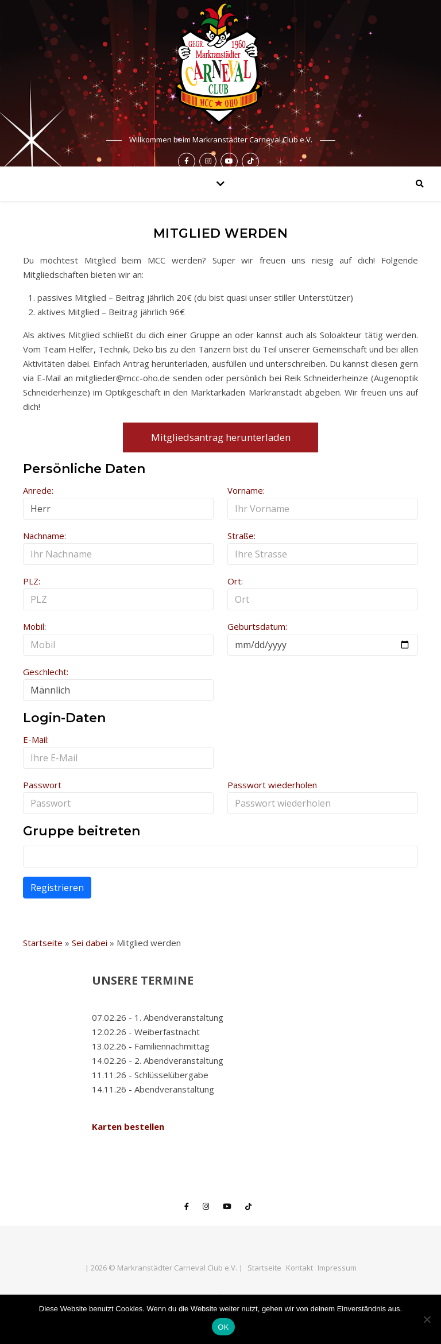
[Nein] (426, 1319)
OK (223, 1327)
